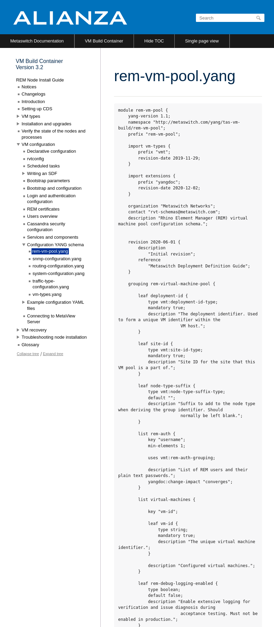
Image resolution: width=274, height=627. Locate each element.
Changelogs (33, 94)
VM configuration (38, 144)
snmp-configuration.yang (57, 258)
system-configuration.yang (59, 273)
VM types (31, 116)
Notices (29, 86)
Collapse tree (28, 354)
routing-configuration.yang (58, 265)
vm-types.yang (47, 294)
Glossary (30, 344)
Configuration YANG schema (55, 244)
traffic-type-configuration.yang (51, 284)
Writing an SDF (42, 173)
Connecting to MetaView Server (51, 319)
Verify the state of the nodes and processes (53, 134)
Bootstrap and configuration (54, 188)
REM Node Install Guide (40, 80)
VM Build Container (104, 40)
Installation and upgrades (46, 123)
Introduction (33, 101)
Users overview (42, 216)
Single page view (202, 40)
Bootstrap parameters (48, 180)
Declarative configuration (51, 151)
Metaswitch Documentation (37, 40)
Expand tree (53, 354)
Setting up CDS (37, 108)
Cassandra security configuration (46, 227)
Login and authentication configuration (51, 198)
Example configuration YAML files (55, 305)
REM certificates (43, 209)
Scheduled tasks (43, 165)
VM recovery (34, 330)
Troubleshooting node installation (54, 337)
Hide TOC (154, 40)
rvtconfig (35, 158)
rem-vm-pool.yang (50, 251)
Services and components (52, 237)
